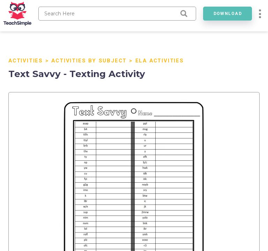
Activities (25, 60)
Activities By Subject (89, 60)
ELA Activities (159, 60)
